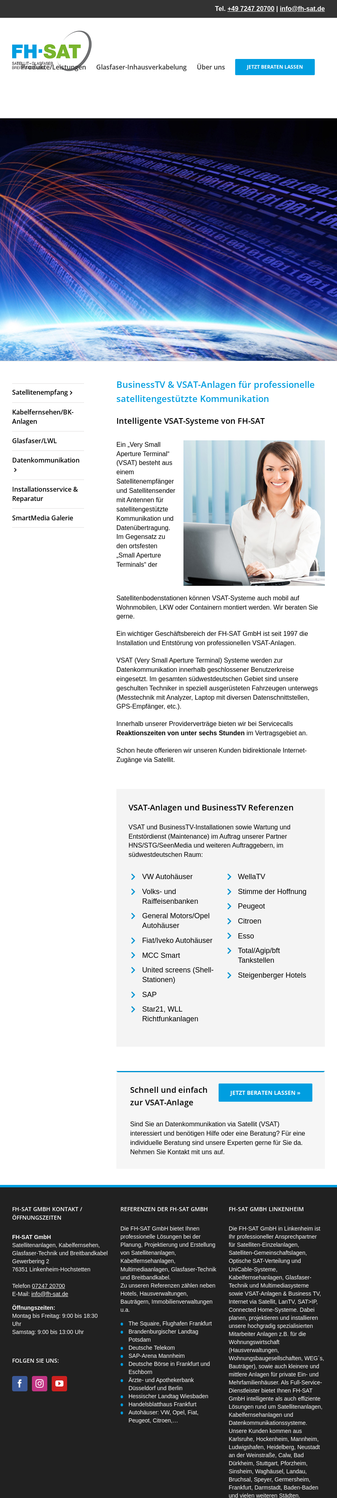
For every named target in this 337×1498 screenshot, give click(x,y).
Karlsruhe (241, 1439)
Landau (295, 1471)
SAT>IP (307, 1301)
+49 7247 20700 (250, 8)
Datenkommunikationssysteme (267, 1423)
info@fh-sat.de (302, 8)
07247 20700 (48, 1286)
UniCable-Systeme (252, 1269)
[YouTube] (59, 1383)
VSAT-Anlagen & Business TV (282, 1293)
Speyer (263, 1479)
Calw (284, 1455)
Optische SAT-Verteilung (259, 1261)
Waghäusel (269, 1471)
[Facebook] (19, 1383)
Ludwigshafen (246, 1447)
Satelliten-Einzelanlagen (267, 1244)
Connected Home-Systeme (263, 1310)
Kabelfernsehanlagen (255, 1277)
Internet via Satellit (252, 1301)
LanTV (286, 1301)
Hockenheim (272, 1439)
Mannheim (304, 1439)
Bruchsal (240, 1479)
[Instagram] (39, 1383)
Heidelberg (280, 1447)
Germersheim (292, 1479)
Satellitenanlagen (299, 1406)
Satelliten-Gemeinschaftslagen (267, 1253)
